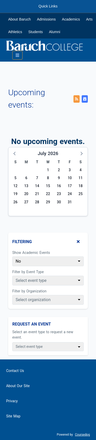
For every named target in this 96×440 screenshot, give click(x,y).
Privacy (12, 401)
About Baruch (19, 19)
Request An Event (31, 324)
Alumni (54, 32)
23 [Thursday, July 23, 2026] (59, 194)
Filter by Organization (29, 291)
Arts (89, 19)
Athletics (15, 32)
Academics (71, 19)
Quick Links (47, 6)
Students (35, 32)
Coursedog (82, 434)
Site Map (13, 416)
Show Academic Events (31, 253)
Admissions (46, 19)
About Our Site (18, 386)
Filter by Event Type (28, 272)
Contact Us (15, 371)
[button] (15, 153)
